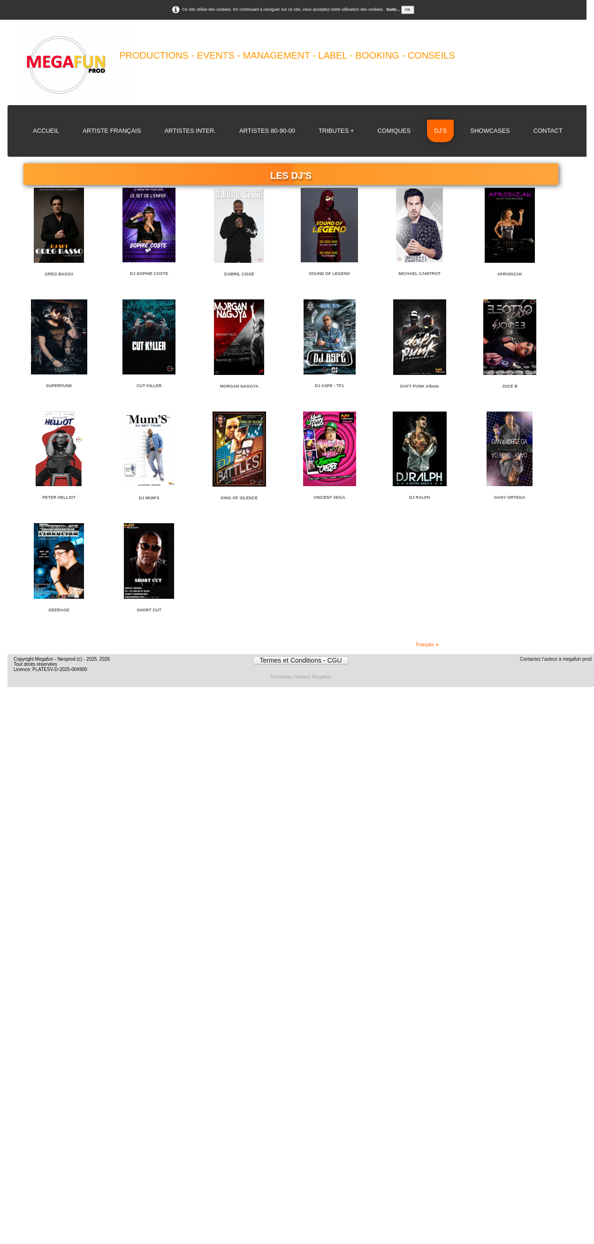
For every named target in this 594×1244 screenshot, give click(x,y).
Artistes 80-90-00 (267, 130)
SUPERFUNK (59, 385)
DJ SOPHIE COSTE (149, 273)
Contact (548, 130)
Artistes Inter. (190, 130)
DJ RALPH (419, 497)
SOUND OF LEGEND (329, 273)
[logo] (257, 66)
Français (427, 644)
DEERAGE (58, 610)
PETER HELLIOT (59, 497)
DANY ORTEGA (509, 497)
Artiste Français (112, 130)
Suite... (393, 9)
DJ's (440, 130)
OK (408, 10)
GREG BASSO (59, 274)
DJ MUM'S (149, 498)
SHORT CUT (149, 610)
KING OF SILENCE (239, 498)
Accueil (46, 130)
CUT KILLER (149, 385)
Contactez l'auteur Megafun (300, 676)
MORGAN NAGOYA (239, 386)
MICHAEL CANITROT (419, 273)
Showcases (490, 130)
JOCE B (510, 386)
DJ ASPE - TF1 (329, 385)
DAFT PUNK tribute (419, 386)
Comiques (394, 130)
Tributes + (336, 130)
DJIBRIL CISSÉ (239, 274)
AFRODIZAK (509, 274)
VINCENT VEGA (329, 497)
